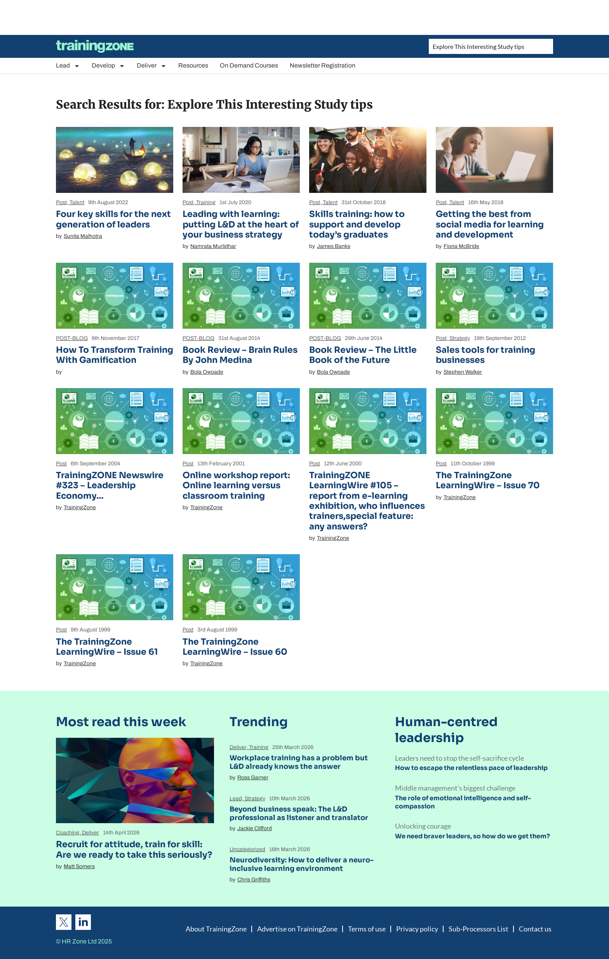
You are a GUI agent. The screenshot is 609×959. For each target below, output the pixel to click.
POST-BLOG (72, 338)
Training (206, 202)
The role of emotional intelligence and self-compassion (463, 802)
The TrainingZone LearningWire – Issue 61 (107, 646)
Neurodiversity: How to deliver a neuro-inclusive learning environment (302, 864)
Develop (108, 66)
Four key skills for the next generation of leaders (113, 219)
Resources (193, 65)
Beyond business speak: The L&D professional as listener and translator (299, 813)
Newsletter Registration (322, 65)
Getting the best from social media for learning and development (490, 224)
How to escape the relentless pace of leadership (471, 768)
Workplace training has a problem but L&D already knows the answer (299, 762)
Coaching (67, 833)
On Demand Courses (249, 65)
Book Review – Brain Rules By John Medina (240, 355)
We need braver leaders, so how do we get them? (472, 836)
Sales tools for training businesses (485, 355)
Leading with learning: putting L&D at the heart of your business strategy (241, 224)
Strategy (459, 338)
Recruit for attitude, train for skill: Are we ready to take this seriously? (134, 849)
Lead (68, 66)
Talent (77, 202)
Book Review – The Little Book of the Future (363, 355)
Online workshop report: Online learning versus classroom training (236, 485)
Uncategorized (247, 849)
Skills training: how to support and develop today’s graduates (357, 224)
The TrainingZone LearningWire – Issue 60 (235, 646)
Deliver (152, 66)
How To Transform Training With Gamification (114, 355)
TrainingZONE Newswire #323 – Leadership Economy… (110, 485)
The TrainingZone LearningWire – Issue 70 (488, 480)
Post (61, 202)
